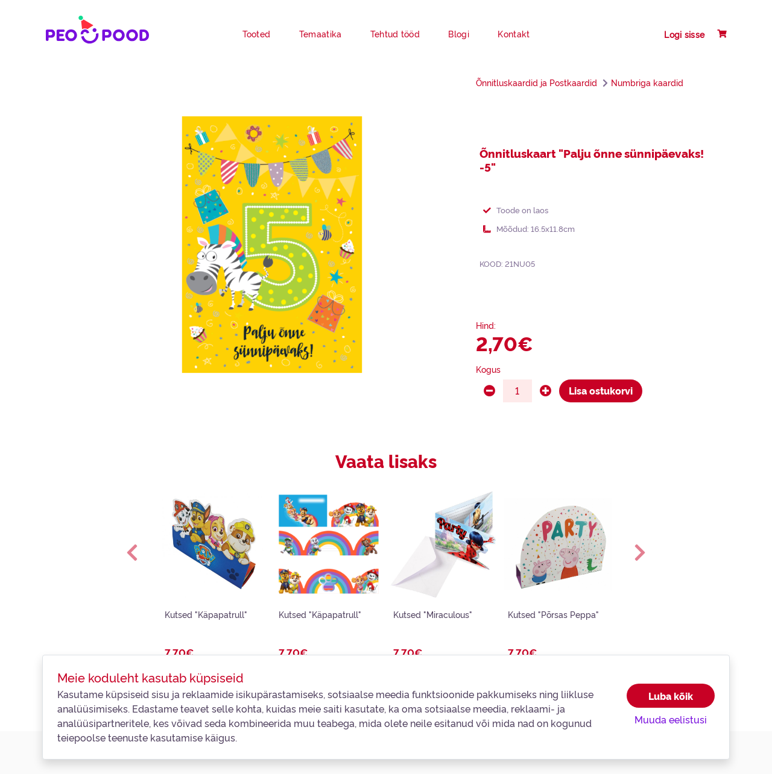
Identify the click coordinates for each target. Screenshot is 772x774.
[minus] (489, 390)
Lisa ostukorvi (601, 390)
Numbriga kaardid (647, 82)
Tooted (256, 34)
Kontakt (514, 34)
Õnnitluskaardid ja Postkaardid (536, 82)
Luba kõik (670, 695)
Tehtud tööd (395, 34)
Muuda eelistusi (670, 719)
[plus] (545, 390)
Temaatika (320, 34)
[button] (132, 552)
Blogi (458, 34)
